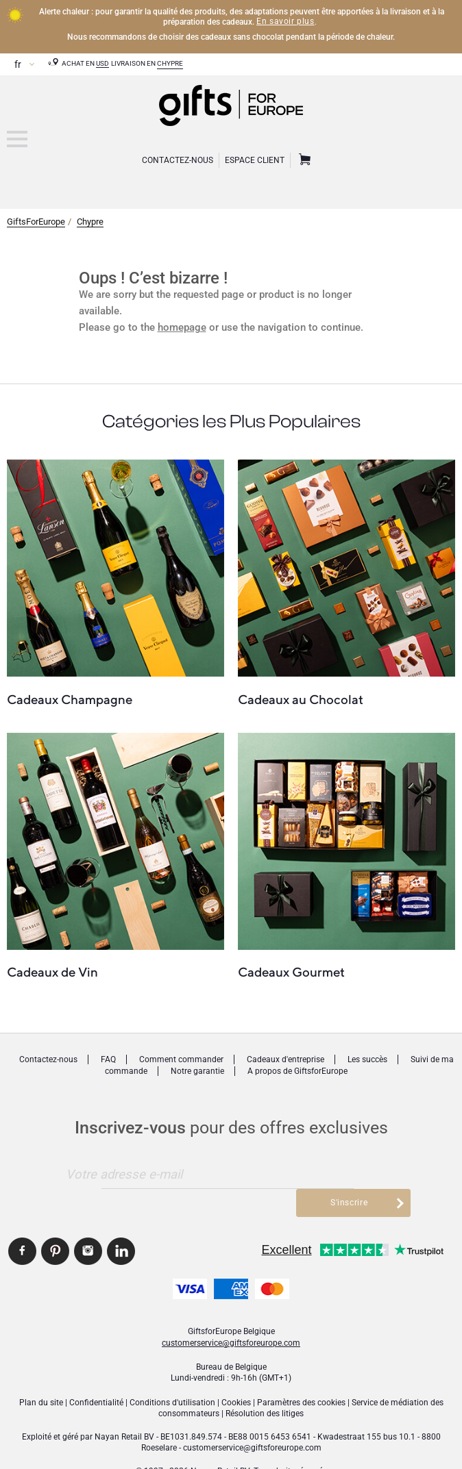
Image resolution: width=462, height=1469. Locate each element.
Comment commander (181, 1059)
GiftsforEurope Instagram (88, 1223)
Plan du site (41, 1374)
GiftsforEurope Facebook (22, 1223)
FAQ (108, 1059)
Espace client (254, 160)
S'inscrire (352, 1174)
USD (102, 63)
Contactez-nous (48, 1059)
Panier (302, 160)
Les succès (367, 1059)
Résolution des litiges (265, 1385)
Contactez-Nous (177, 160)
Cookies (236, 1374)
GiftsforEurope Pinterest (55, 1223)
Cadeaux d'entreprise (285, 1059)
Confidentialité (96, 1374)
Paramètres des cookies (301, 1374)
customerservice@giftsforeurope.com (231, 1314)
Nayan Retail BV (124, 1408)
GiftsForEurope (36, 221)
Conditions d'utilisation (172, 1374)
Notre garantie (197, 1071)
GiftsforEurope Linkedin (121, 1223)
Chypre (170, 63)
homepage (182, 327)
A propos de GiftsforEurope (297, 1071)
